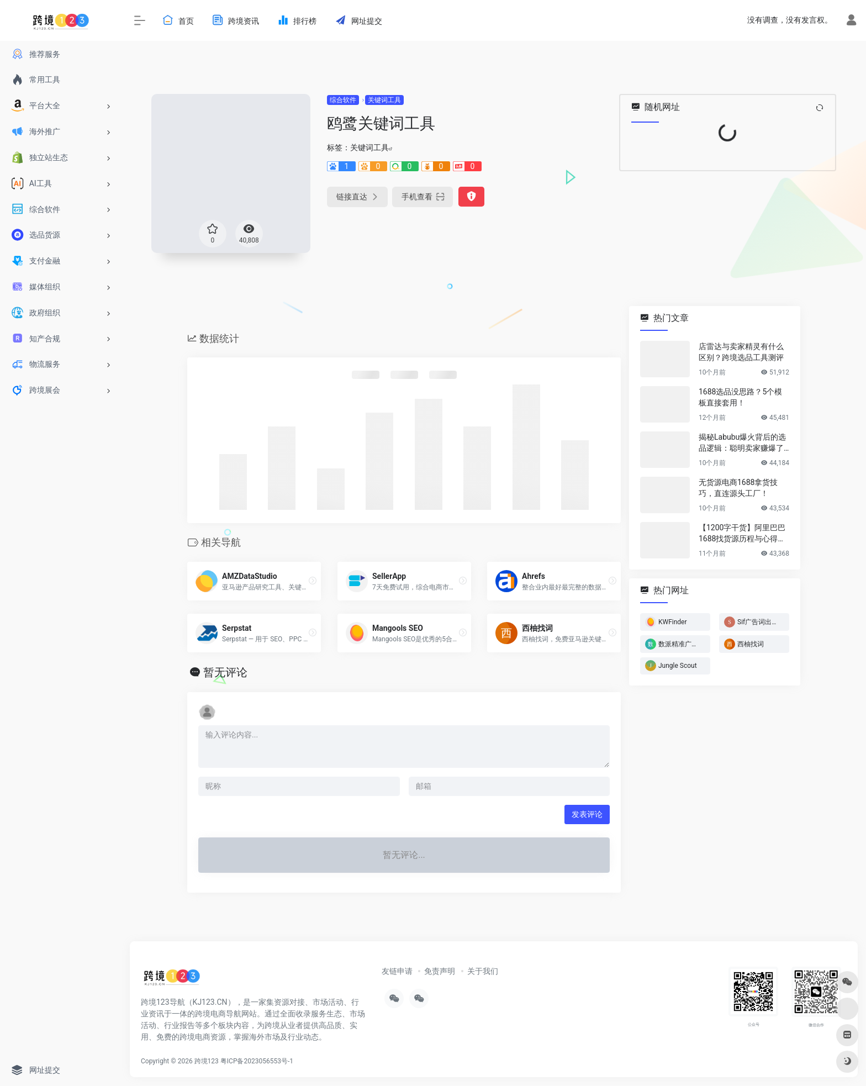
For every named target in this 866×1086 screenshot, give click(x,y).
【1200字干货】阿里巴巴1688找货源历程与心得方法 (742, 533)
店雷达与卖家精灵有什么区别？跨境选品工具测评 (741, 352)
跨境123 (206, 1061)
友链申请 (397, 971)
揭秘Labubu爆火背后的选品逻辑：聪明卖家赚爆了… (744, 442)
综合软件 (343, 100)
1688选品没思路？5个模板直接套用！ (740, 397)
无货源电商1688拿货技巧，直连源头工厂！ (738, 488)
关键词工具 (384, 100)
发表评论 (587, 814)
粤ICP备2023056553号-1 (256, 1061)
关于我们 (482, 971)
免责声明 (439, 971)
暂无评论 (225, 672)
